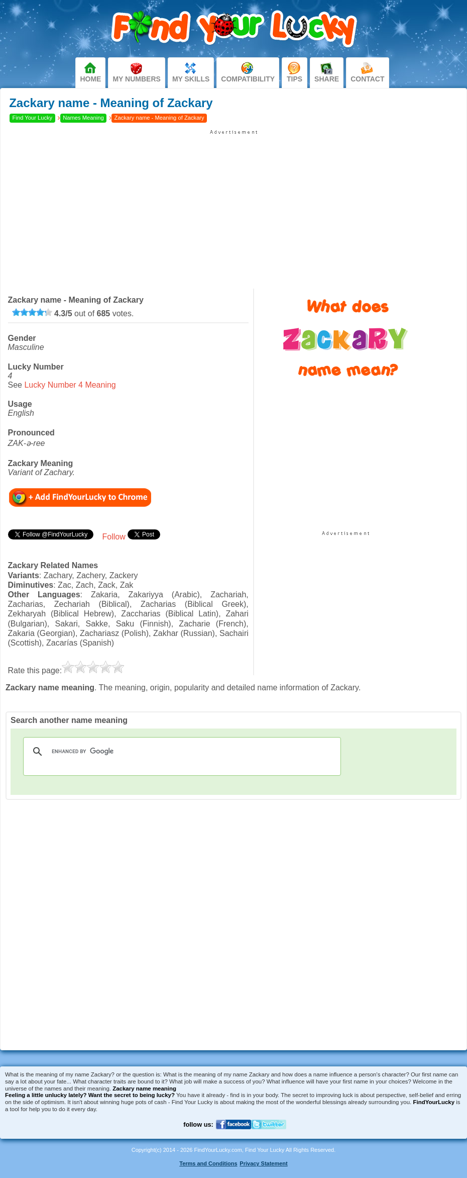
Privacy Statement (263, 1163)
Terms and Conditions (208, 1163)
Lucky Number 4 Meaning (69, 385)
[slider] (32, 312)
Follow (114, 536)
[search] (180, 752)
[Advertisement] (233, 205)
